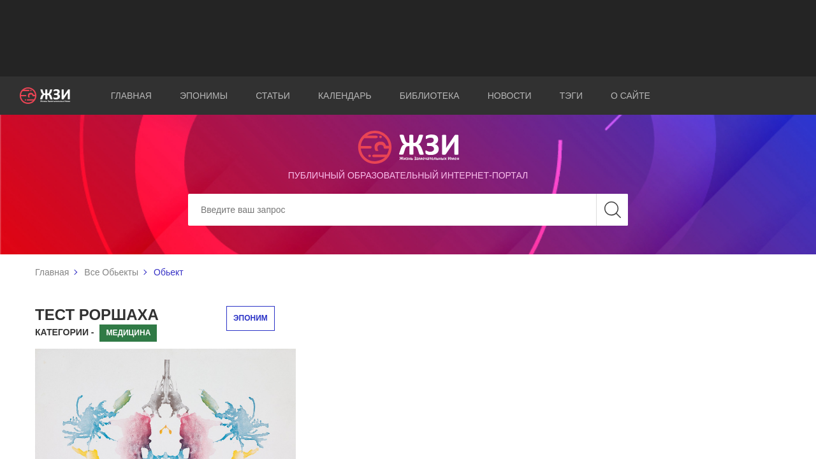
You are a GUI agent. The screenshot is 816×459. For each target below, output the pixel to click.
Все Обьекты (111, 272)
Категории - (64, 332)
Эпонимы (204, 96)
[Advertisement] (408, 38)
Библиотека (430, 96)
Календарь (345, 96)
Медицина (128, 332)
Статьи (273, 96)
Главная (131, 96)
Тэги (571, 96)
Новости (510, 96)
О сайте (630, 96)
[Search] (408, 210)
